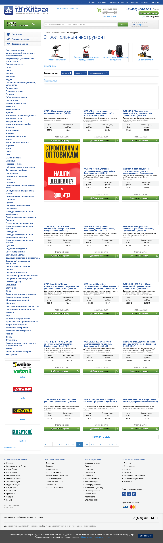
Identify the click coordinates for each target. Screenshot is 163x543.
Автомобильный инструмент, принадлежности (20, 54)
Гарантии (134, 2)
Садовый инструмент (16, 249)
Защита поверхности (16, 103)
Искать (123, 25)
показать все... (10, 447)
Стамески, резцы (14, 282)
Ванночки (10, 76)
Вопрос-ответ (90, 494)
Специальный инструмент (19, 278)
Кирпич (9, 463)
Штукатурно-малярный (17, 300)
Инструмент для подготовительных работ (18, 123)
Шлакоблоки (11, 469)
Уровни (9, 334)
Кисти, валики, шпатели (17, 142)
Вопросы (140, 25)
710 (99, 444)
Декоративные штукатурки (57, 475)
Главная (47, 33)
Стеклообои (51, 484)
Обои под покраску (54, 478)
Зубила (9, 112)
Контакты (155, 2)
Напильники (12, 173)
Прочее (9, 202)
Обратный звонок (148, 13)
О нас (80, 2)
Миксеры (10, 161)
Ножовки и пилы (14, 164)
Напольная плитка (54, 472)
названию (79, 73)
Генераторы (12, 88)
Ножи (8, 179)
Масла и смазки (13, 158)
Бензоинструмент (14, 64)
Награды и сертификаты (134, 475)
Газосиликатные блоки (16, 466)
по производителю (98, 73)
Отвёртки (10, 199)
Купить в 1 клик (62, 137)
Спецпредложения (93, 484)
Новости (127, 472)
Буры (8, 70)
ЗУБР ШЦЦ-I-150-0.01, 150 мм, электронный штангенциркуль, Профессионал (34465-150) (137, 286)
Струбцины (11, 288)
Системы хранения (15, 252)
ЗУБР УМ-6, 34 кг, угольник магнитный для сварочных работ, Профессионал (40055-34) (138, 228)
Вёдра (9, 79)
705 (66, 444)
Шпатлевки (11, 491)
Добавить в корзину (60, 140)
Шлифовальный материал (19, 351)
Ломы (8, 155)
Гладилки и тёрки (14, 91)
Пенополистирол (13, 478)
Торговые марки (92, 478)
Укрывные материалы (17, 327)
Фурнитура (11, 340)
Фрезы (9, 337)
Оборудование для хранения (20, 196)
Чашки (9, 348)
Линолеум (50, 463)
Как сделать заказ (92, 463)
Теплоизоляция (13, 481)
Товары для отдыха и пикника (21, 294)
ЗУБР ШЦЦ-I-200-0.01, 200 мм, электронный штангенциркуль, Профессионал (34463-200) (97, 344)
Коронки (10, 133)
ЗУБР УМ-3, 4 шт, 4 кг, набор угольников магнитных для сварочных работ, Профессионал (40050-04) (138, 171)
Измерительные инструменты (20, 115)
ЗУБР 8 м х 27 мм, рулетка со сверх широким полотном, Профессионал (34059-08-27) (139, 344)
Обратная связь (92, 500)
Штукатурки (11, 488)
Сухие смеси (11, 472)
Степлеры (11, 285)
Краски (9, 500)
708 (86, 444)
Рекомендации (91, 481)
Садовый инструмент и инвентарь (23, 258)
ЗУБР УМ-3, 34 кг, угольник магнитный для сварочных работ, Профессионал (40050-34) (99, 171)
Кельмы (10, 127)
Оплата (124, 2)
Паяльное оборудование (18, 205)
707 (79, 444)
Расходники (11, 231)
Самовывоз (114, 2)
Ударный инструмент (16, 324)
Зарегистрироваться (70, 8)
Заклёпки (10, 106)
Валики (9, 73)
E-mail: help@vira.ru (150, 17)
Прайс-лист (91, 2)
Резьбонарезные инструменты (21, 217)
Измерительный (14, 118)
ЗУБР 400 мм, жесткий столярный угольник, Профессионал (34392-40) (61, 400)
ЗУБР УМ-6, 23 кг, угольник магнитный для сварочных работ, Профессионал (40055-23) (99, 228)
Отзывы (144, 2)
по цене (65, 73)
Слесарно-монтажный (17, 272)
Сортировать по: (51, 73)
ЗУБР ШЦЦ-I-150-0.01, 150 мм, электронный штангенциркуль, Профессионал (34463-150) (58, 344)
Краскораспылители (16, 136)
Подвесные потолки (54, 488)
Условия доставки (109, 17)
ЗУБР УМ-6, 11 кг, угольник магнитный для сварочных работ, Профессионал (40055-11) (60, 228)
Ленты (9, 151)
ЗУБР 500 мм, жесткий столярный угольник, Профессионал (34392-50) (100, 400)
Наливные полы (13, 475)
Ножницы (10, 182)
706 (73, 444)
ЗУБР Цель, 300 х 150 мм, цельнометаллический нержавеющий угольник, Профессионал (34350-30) (61, 286)
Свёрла (9, 269)
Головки (10, 94)
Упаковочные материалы (18, 331)
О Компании (129, 466)
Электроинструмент (15, 50)
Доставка (102, 2)
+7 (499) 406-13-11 (145, 518)
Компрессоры (12, 130)
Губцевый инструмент (17, 97)
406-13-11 (138, 9)
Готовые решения (92, 491)
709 (92, 444)
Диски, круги (12, 100)
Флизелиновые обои (54, 481)
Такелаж (10, 312)
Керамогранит (52, 469)
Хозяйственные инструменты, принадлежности (21, 344)
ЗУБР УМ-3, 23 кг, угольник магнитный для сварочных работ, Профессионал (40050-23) (138, 113)
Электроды (11, 354)
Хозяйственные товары (17, 297)
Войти (59, 8)
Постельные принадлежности (20, 309)
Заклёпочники (13, 109)
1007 (111, 444)
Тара (8, 315)
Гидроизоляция (13, 484)
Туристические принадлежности (22, 321)
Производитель (50, 80)
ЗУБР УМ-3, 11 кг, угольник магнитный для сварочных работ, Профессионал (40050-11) (99, 113)
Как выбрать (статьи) (94, 488)
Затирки (9, 497)
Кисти (8, 148)
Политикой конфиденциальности (95, 537)
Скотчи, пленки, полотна (18, 266)
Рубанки (10, 245)
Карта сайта (90, 497)
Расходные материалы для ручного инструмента (19, 236)
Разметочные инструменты (19, 223)
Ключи (9, 139)
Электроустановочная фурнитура (22, 306)
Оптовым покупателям (133, 478)
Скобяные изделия (15, 255)
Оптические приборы (16, 170)
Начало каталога (58, 33)
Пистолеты (11, 208)
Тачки (8, 291)
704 (60, 444)
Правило (10, 220)
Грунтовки (10, 494)
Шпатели (10, 303)
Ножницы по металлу (16, 176)
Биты (8, 67)
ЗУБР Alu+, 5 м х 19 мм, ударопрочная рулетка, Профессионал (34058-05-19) (140, 400)
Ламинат (49, 466)
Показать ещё (101, 437)
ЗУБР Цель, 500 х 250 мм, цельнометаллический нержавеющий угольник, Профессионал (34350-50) (101, 286)
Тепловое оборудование (18, 318)
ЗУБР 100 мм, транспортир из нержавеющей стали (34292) (57, 112)
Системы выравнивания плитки (21, 275)
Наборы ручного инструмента (20, 167)
